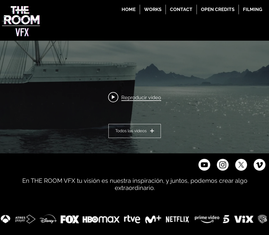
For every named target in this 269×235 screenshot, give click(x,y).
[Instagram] (223, 165)
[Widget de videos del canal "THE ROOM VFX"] (134, 97)
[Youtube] (204, 165)
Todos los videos (134, 130)
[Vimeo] (259, 165)
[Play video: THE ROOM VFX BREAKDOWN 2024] (134, 97)
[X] (241, 165)
